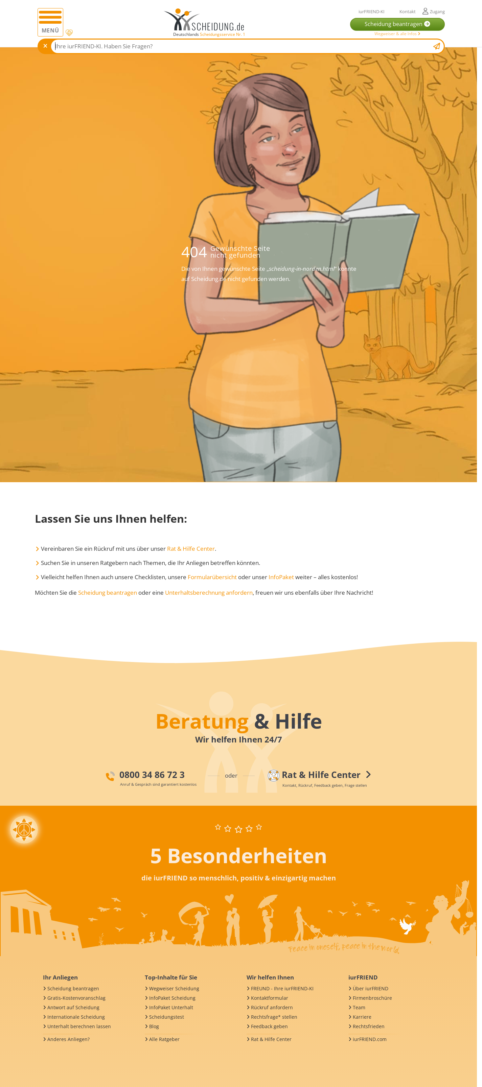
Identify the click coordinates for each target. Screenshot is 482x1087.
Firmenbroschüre (372, 998)
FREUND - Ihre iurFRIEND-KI (282, 988)
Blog (154, 1026)
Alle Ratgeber (164, 1039)
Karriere (362, 1017)
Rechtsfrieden (369, 1026)
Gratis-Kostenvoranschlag (76, 998)
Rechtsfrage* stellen (274, 1017)
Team (359, 1007)
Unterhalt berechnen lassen (79, 1026)
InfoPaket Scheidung (172, 998)
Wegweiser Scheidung (174, 988)
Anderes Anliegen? (68, 1039)
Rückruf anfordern (272, 1007)
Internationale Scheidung (76, 1017)
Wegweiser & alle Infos (397, 34)
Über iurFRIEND (370, 988)
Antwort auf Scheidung (73, 1007)
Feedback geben (269, 1026)
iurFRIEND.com (370, 1039)
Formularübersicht (212, 577)
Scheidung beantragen (107, 592)
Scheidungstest (166, 1017)
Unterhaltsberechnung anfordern (209, 592)
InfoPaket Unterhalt (171, 1007)
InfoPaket (281, 577)
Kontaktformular (269, 998)
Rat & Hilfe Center (191, 548)
